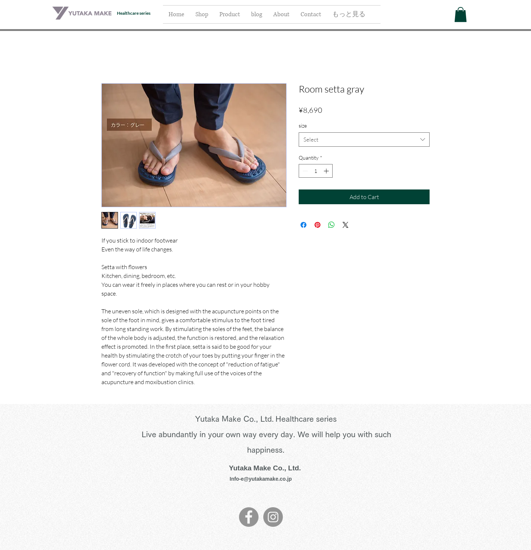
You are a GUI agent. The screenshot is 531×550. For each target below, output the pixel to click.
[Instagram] (273, 517)
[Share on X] (345, 224)
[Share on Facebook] (303, 224)
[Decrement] (304, 170)
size (303, 125)
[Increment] (327, 170)
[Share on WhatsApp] (331, 224)
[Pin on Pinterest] (317, 224)
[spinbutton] (315, 170)
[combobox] (364, 139)
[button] (460, 14)
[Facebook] (248, 517)
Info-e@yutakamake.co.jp (261, 479)
